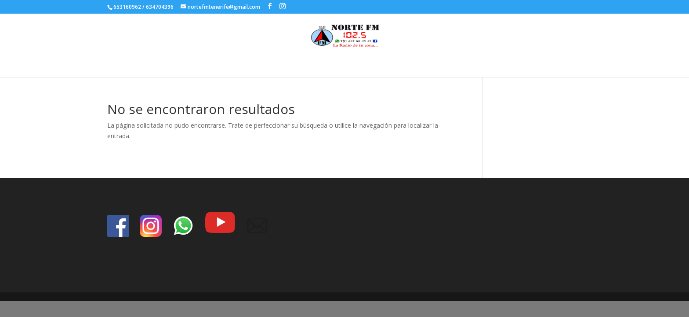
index (357, 63)
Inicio (332, 63)
